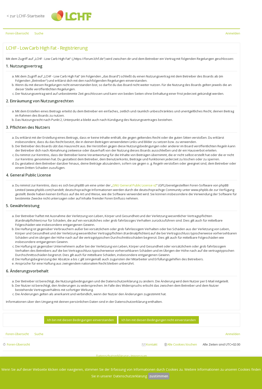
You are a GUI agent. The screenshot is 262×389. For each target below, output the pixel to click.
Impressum (139, 356)
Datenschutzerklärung (112, 356)
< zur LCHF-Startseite (26, 16)
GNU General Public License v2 (134, 185)
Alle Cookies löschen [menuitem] (182, 344)
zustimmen (158, 376)
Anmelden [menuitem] (232, 33)
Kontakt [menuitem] (151, 344)
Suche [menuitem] (38, 33)
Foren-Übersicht (18, 344)
